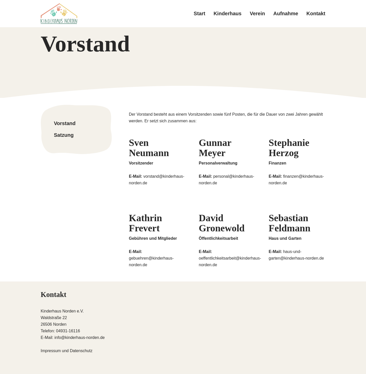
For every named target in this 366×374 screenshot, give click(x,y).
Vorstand (64, 123)
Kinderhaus (227, 13)
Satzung (64, 135)
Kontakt (316, 13)
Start (199, 13)
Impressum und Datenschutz (67, 351)
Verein (257, 13)
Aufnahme (285, 13)
